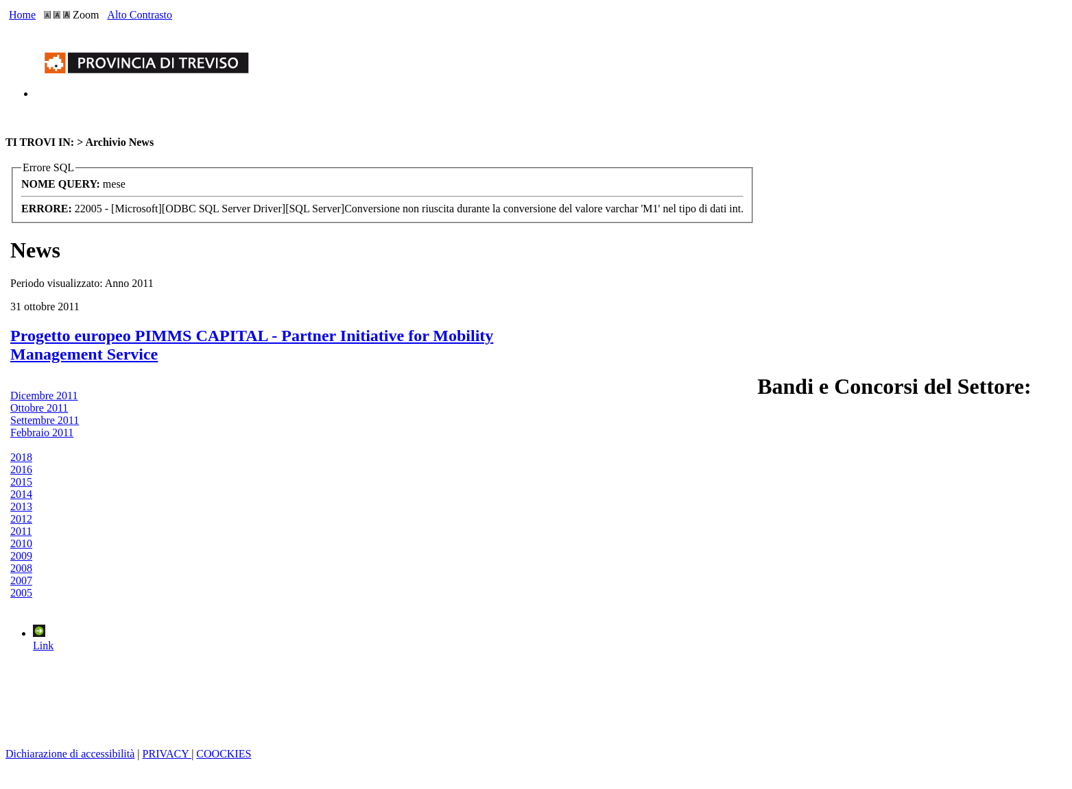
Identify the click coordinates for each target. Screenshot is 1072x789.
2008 (21, 568)
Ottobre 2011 (39, 408)
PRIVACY (167, 754)
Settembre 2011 (44, 420)
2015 (21, 482)
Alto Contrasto (139, 15)
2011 (21, 531)
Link (43, 639)
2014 (21, 494)
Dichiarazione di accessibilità (69, 754)
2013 (21, 506)
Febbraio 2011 (41, 432)
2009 (21, 556)
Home (22, 15)
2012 (21, 519)
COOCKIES (223, 754)
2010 (21, 543)
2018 (21, 457)
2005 (21, 593)
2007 (21, 580)
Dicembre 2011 (44, 395)
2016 (21, 469)
